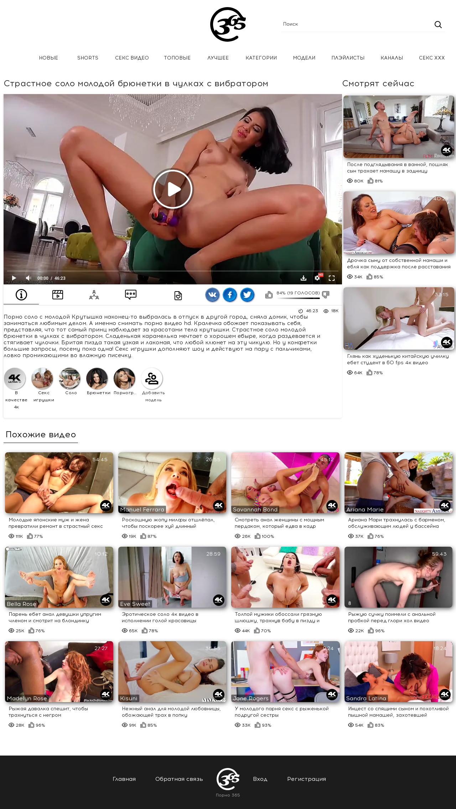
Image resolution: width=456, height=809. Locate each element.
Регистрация (306, 778)
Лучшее (218, 58)
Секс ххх (432, 58)
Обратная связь (179, 778)
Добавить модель (153, 385)
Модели (304, 58)
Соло (69, 381)
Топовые (177, 58)
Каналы (391, 58)
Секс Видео (132, 58)
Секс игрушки (42, 385)
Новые (48, 58)
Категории (261, 58)
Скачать (303, 278)
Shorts (87, 58)
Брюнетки (98, 381)
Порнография (126, 381)
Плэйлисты (347, 58)
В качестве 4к (15, 388)
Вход (260, 778)
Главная (16, 58)
